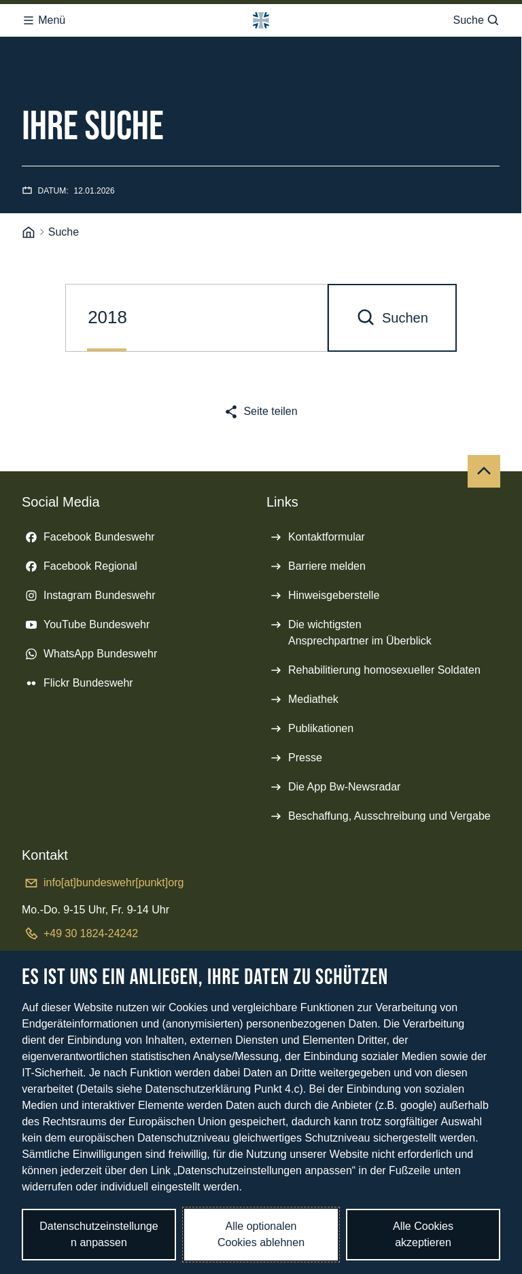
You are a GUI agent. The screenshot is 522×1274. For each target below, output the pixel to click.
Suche (476, 20)
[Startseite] (28, 232)
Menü (43, 20)
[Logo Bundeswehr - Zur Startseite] (261, 20)
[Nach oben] (484, 471)
